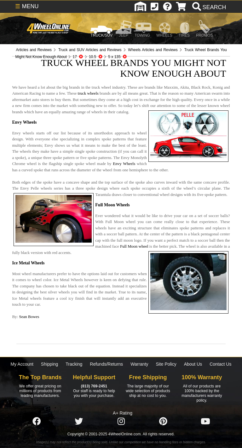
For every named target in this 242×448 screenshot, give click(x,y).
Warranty (139, 364)
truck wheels (88, 93)
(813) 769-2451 (94, 386)
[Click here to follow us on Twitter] (78, 422)
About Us (193, 364)
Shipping (49, 364)
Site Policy (166, 364)
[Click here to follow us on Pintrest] (163, 422)
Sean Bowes (29, 316)
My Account (22, 364)
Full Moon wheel (134, 246)
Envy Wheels (124, 163)
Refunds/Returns (106, 364)
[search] (208, 7)
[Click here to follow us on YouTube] (205, 422)
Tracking (74, 364)
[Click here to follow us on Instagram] (121, 422)
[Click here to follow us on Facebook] (36, 422)
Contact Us (220, 364)
